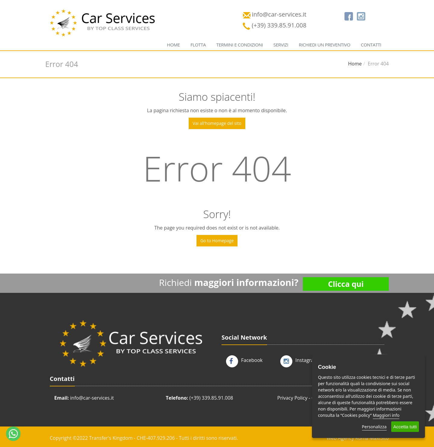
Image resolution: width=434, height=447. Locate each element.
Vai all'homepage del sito (217, 123)
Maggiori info (386, 415)
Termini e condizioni (239, 45)
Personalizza (374, 427)
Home (173, 45)
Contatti (371, 45)
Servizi (280, 45)
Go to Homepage (217, 240)
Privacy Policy (292, 398)
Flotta (198, 45)
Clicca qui (345, 284)
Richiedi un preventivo (324, 45)
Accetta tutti (405, 426)
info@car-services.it (92, 398)
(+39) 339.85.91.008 (211, 398)
